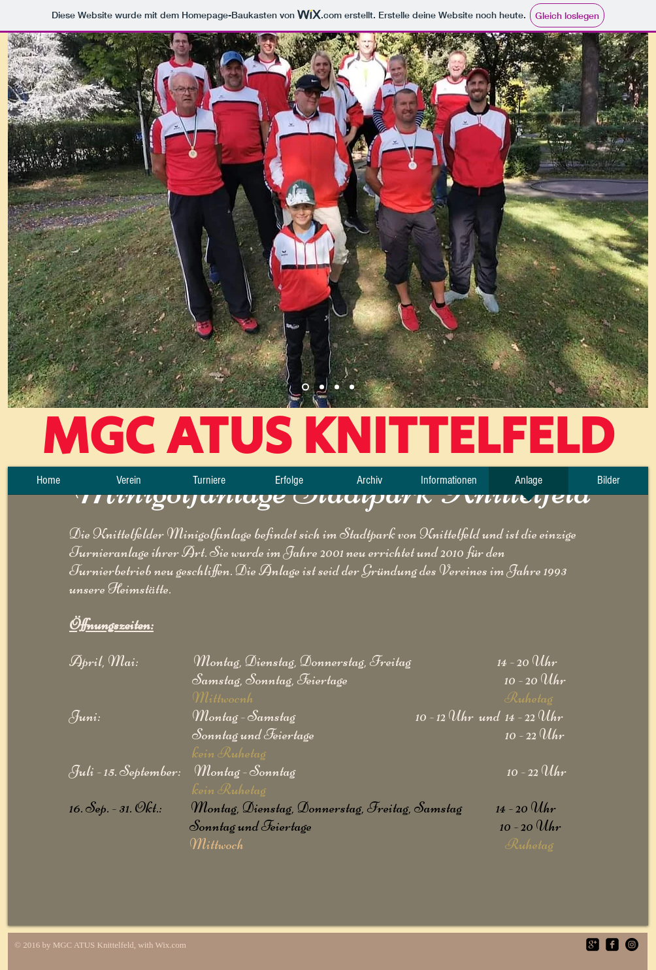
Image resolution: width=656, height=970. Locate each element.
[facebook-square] (612, 944)
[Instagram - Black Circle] (631, 944)
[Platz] (322, 387)
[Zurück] (26, 220)
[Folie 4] (352, 387)
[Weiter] (630, 220)
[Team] (305, 387)
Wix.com (170, 945)
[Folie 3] (337, 387)
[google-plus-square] (592, 944)
